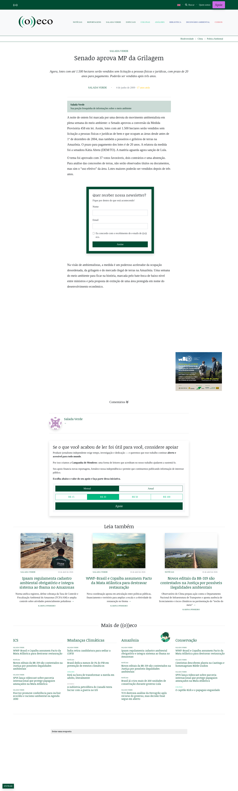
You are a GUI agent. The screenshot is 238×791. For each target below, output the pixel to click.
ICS (15, 640)
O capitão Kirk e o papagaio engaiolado (198, 690)
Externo (70, 684)
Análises (160, 22)
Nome (96, 206)
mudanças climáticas (85, 640)
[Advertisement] (200, 325)
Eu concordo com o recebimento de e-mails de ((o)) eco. (121, 235)
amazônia (130, 640)
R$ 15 (71, 496)
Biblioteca (175, 22)
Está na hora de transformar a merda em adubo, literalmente (90, 676)
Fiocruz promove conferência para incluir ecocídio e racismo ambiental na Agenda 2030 (37, 696)
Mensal (87, 488)
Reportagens (94, 22)
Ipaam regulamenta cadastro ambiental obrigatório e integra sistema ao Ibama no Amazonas (46, 583)
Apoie (219, 5)
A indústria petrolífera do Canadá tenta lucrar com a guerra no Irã (89, 688)
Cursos (219, 22)
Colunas (145, 22)
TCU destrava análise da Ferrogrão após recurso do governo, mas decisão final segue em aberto (144, 696)
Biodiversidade (187, 39)
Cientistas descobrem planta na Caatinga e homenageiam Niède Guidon (200, 664)
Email (96, 220)
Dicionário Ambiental (198, 22)
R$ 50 (135, 496)
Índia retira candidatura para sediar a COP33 (89, 652)
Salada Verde (113, 22)
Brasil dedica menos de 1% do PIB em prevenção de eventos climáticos (88, 664)
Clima (200, 39)
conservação (186, 640)
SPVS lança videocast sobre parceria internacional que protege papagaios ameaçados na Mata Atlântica (34, 680)
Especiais (131, 22)
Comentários (119, 402)
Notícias (77, 22)
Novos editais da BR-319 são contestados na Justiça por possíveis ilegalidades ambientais (191, 583)
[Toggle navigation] (205, 4)
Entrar (8, 786)
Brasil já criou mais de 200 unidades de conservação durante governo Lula (143, 682)
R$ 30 (103, 496)
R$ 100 (166, 496)
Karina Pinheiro (47, 606)
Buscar (189, 5)
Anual (151, 488)
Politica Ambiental (215, 39)
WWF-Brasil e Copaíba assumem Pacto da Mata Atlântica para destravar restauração (119, 583)
